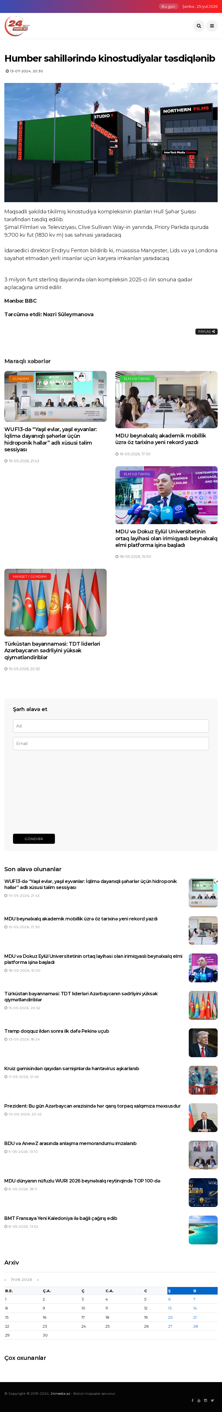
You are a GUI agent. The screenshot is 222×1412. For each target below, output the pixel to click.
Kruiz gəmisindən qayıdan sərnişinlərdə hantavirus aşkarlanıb (71, 1068)
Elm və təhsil (137, 379)
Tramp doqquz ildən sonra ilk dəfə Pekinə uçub (56, 1031)
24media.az (60, 1393)
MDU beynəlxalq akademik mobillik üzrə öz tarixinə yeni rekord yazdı (160, 439)
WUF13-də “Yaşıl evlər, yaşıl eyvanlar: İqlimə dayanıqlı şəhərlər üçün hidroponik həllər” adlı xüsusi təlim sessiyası (50, 439)
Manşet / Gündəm (30, 577)
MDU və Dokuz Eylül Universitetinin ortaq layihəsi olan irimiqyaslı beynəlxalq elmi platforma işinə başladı (166, 538)
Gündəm (21, 379)
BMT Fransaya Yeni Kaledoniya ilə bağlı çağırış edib (60, 1218)
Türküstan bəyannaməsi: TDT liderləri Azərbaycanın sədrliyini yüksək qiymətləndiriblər (52, 651)
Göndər (34, 839)
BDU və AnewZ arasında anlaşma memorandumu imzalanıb (70, 1143)
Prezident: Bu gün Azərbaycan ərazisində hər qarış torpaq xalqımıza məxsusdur (92, 1106)
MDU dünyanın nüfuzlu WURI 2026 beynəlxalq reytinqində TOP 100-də (82, 1181)
